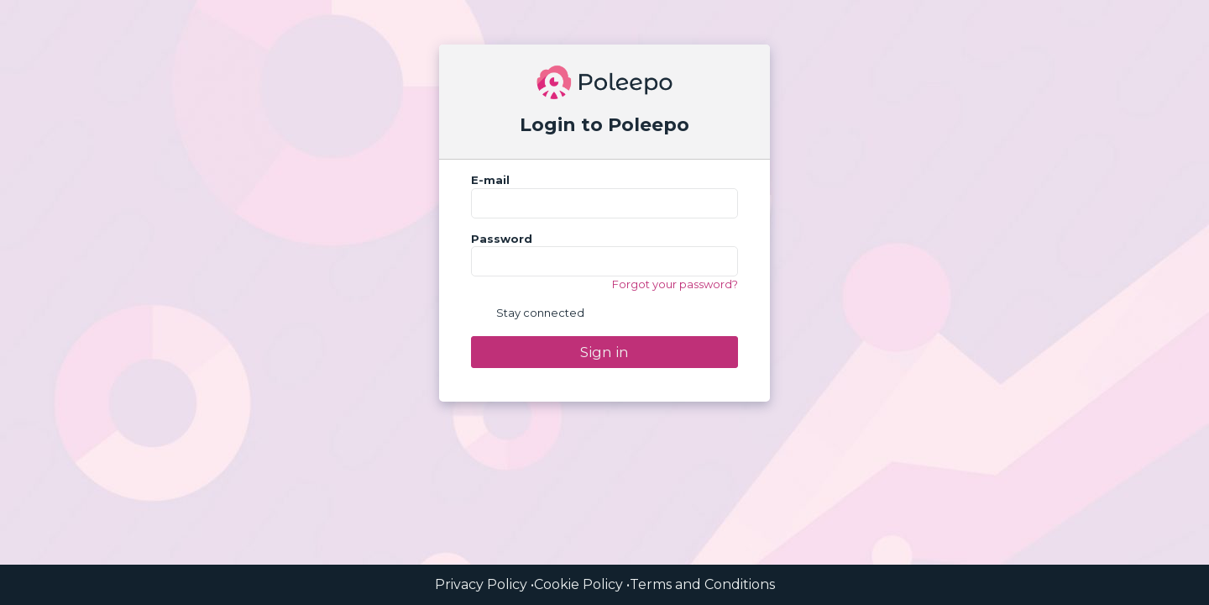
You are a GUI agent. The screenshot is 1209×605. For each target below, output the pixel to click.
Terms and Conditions (702, 584)
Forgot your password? (675, 284)
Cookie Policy (578, 584)
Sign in (604, 352)
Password (501, 238)
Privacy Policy (481, 584)
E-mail (490, 180)
